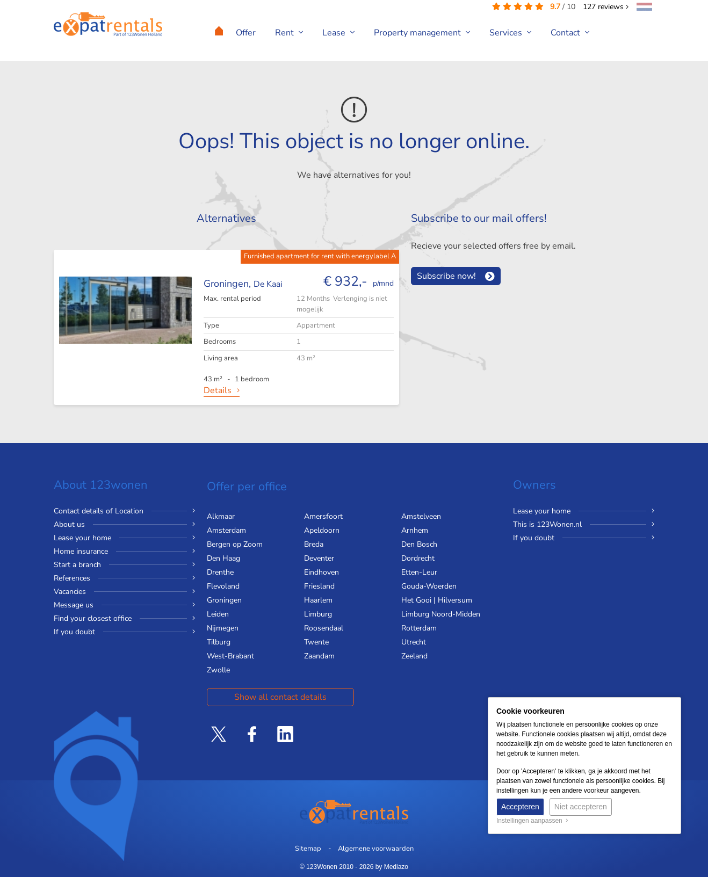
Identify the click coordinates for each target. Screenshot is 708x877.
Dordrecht (418, 558)
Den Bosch (419, 544)
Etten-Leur (419, 572)
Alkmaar (221, 516)
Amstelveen (421, 516)
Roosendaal (323, 628)
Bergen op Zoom (235, 544)
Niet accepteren (580, 806)
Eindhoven (321, 572)
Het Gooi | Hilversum (436, 600)
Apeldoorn (321, 530)
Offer (246, 33)
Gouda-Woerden (429, 586)
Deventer (319, 558)
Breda (313, 544)
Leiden (218, 614)
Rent (289, 33)
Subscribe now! (446, 276)
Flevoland (223, 586)
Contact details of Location (98, 511)
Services (510, 33)
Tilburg (218, 642)
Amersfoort (323, 516)
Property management (422, 33)
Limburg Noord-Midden (440, 614)
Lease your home (82, 538)
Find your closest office (93, 618)
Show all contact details (280, 697)
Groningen (224, 600)
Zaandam (319, 656)
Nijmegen (223, 628)
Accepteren (520, 806)
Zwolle (218, 670)
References (72, 578)
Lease (338, 33)
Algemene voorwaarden (376, 848)
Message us (73, 605)
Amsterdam (226, 530)
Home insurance (81, 551)
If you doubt (74, 632)
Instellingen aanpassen (532, 820)
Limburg (318, 614)
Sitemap (308, 848)
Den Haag (223, 558)
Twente (316, 642)
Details (218, 390)
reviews (605, 7)
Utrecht (413, 642)
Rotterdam (419, 628)
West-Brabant (230, 656)
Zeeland (414, 656)
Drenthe (220, 572)
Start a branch (77, 565)
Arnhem (414, 530)
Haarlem (318, 600)
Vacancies (70, 591)
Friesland (319, 586)
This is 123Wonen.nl (547, 524)
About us (69, 524)
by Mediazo (391, 867)
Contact (570, 33)
